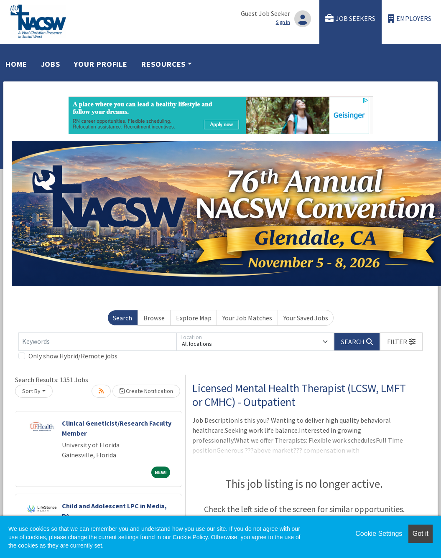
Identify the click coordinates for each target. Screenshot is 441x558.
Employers (409, 18)
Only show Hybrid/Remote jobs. (73, 356)
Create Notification (146, 391)
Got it (420, 533)
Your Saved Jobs (305, 318)
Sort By (31, 391)
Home (16, 64)
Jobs (51, 64)
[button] (401, 341)
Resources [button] (163, 64)
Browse (154, 318)
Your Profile (100, 64)
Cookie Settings (378, 533)
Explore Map (194, 318)
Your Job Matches (247, 318)
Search (122, 318)
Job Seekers (350, 18)
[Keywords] (97, 341)
